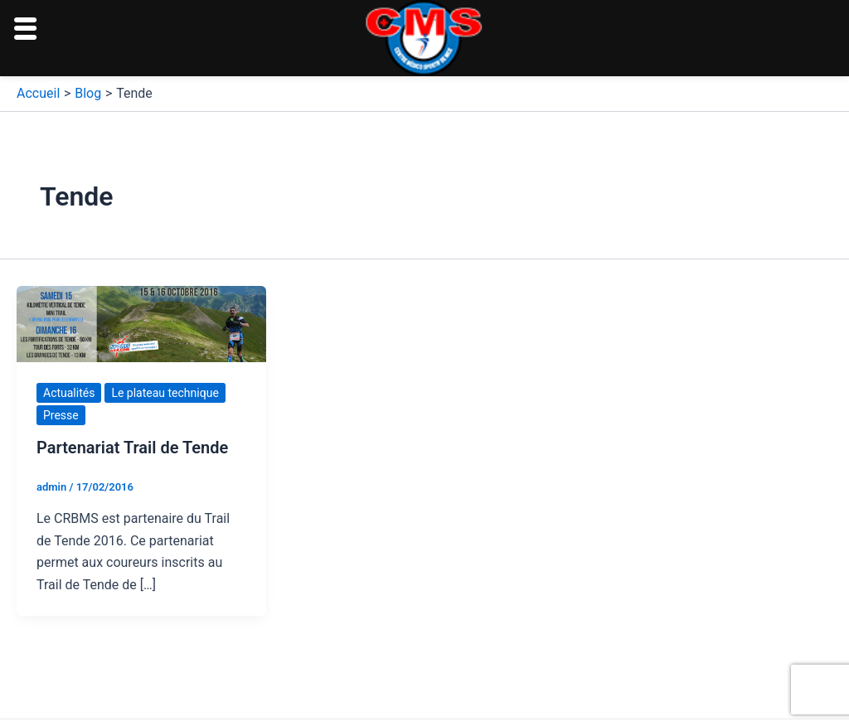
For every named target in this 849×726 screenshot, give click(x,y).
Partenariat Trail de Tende (132, 447)
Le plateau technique (164, 392)
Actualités (69, 392)
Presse (61, 415)
